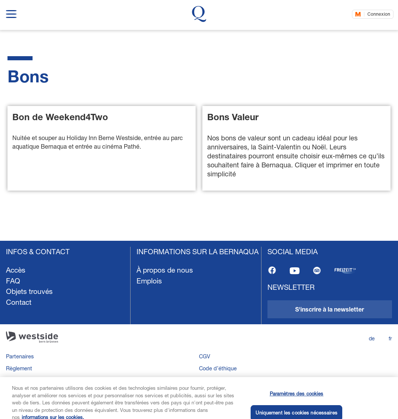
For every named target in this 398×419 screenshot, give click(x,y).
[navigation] (199, 327)
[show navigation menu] (11, 12)
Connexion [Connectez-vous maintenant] (378, 14)
